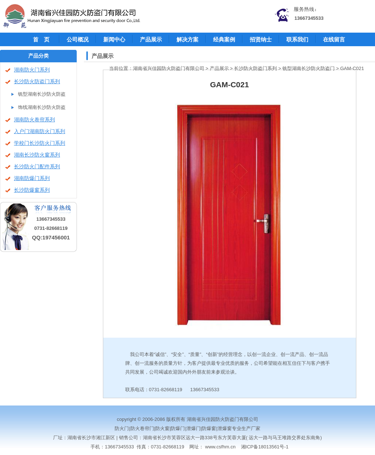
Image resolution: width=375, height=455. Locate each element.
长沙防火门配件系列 (37, 166)
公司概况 (78, 39)
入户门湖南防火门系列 (39, 131)
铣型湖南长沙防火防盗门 (308, 68)
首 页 (41, 39)
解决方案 (187, 39)
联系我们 (297, 39)
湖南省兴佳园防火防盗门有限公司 (168, 68)
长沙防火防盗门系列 (37, 81)
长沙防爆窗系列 (32, 190)
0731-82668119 (50, 228)
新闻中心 (114, 39)
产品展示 (151, 39)
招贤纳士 (261, 39)
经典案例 (224, 39)
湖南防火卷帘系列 (34, 119)
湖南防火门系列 (32, 70)
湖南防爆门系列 (32, 178)
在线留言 (334, 39)
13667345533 (309, 18)
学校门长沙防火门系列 (39, 143)
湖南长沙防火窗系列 (37, 155)
